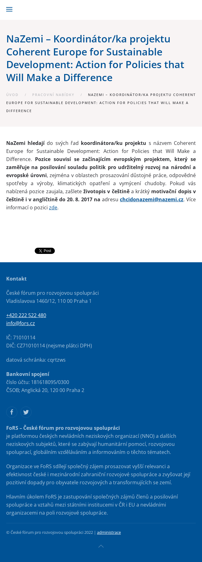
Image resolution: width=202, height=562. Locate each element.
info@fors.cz (20, 323)
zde (53, 207)
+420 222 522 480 (26, 315)
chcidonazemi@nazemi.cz (151, 199)
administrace (109, 532)
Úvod (12, 94)
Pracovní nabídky (53, 94)
